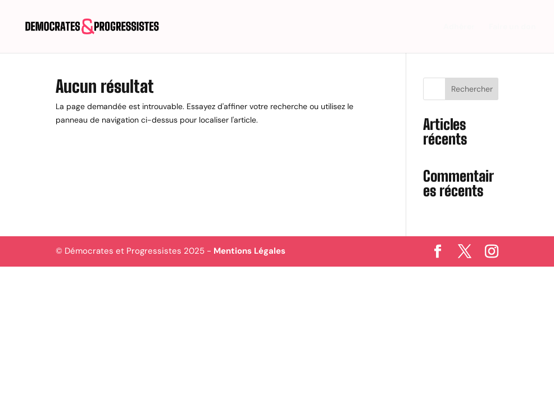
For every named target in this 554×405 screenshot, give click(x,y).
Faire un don (512, 27)
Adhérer (459, 27)
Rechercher (472, 89)
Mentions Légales (249, 250)
